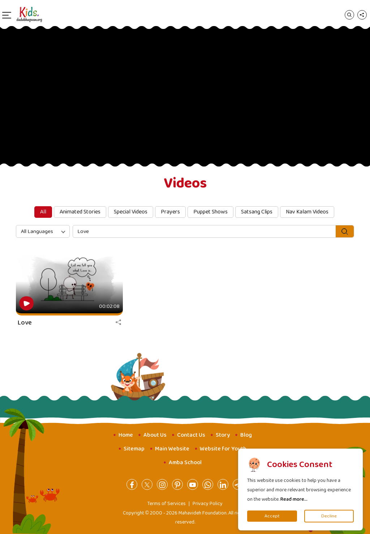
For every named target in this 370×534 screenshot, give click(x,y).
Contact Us (191, 435)
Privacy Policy (208, 504)
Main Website (172, 448)
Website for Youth (223, 448)
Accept (272, 516)
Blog (246, 435)
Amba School (185, 462)
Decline (329, 516)
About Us (155, 435)
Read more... (293, 499)
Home (126, 435)
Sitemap (134, 448)
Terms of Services (166, 504)
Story (223, 435)
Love (25, 323)
